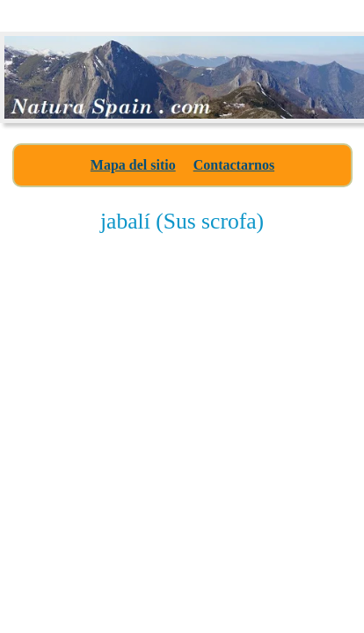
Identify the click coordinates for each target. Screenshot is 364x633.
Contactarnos (233, 164)
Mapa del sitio (133, 164)
